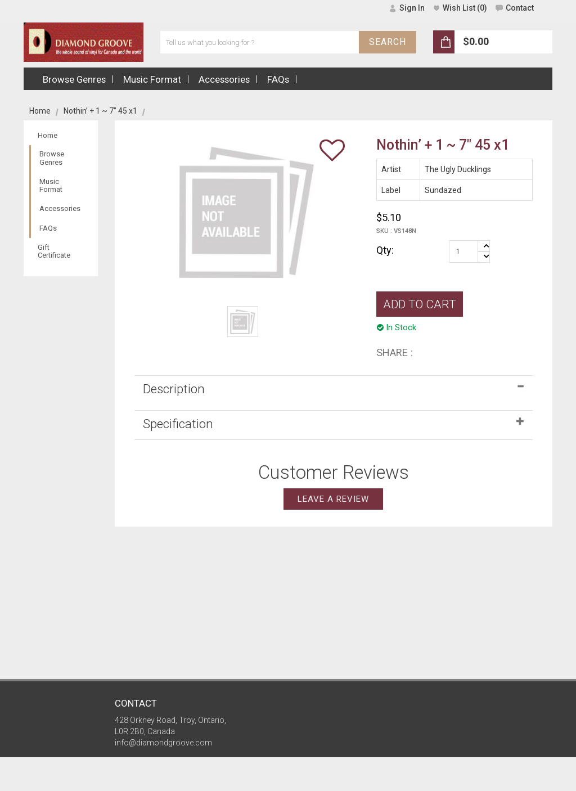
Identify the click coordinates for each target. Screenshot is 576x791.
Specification (178, 423)
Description (174, 388)
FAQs (48, 228)
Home (40, 110)
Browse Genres (51, 158)
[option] (242, 321)
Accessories (59, 208)
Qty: (385, 250)
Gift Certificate (54, 251)
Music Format (50, 185)
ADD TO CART (419, 304)
